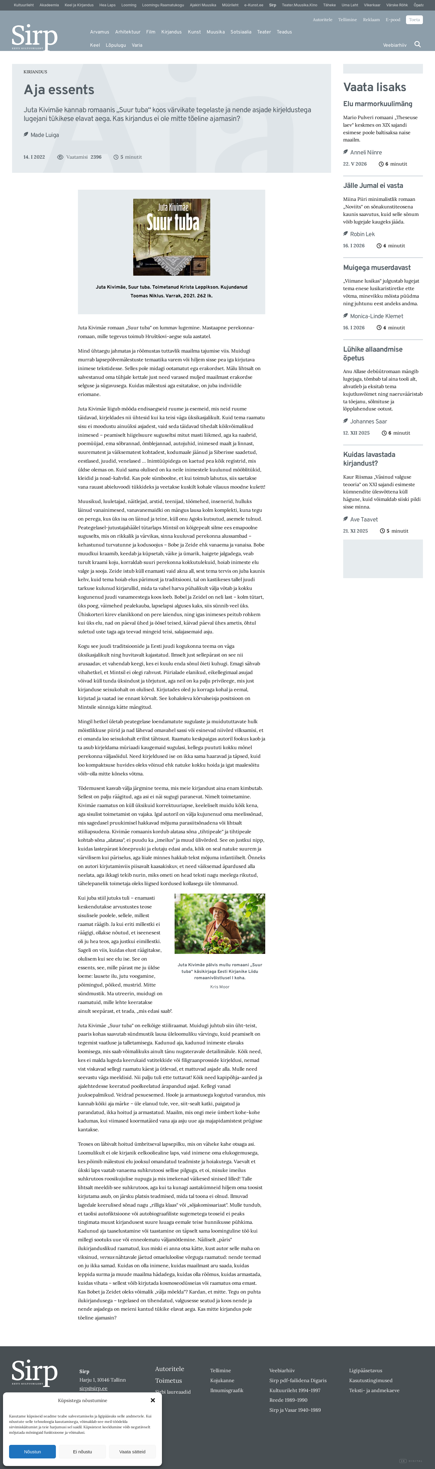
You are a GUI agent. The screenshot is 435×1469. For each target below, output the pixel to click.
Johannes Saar (368, 422)
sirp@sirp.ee (93, 1388)
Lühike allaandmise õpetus (372, 354)
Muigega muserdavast (377, 268)
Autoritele (323, 19)
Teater (264, 32)
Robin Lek (362, 235)
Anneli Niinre (366, 153)
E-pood (393, 19)
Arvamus (99, 32)
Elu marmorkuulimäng (377, 104)
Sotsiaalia (240, 32)
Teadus (284, 32)
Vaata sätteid (132, 1451)
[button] (153, 1400)
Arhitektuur (127, 32)
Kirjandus (171, 32)
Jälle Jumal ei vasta (373, 186)
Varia (137, 46)
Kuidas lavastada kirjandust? (369, 459)
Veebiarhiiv (395, 46)
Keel (95, 46)
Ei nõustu (82, 1451)
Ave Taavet (364, 520)
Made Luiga (45, 135)
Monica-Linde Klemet (376, 317)
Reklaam (371, 19)
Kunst (194, 32)
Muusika (216, 32)
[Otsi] (417, 44)
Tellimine (347, 19)
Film (151, 32)
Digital (411, 1461)
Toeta (414, 19)
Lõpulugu (116, 46)
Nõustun (32, 1451)
